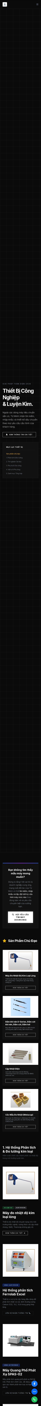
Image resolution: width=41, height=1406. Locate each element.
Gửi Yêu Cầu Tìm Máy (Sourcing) (20, 917)
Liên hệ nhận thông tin (18, 1313)
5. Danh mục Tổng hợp (20, 473)
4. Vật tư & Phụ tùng (20, 469)
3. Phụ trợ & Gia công (20, 465)
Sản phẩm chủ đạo (20, 454)
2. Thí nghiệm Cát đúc (20, 462)
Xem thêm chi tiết (20, 988)
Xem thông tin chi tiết (19, 435)
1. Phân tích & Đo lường (20, 458)
